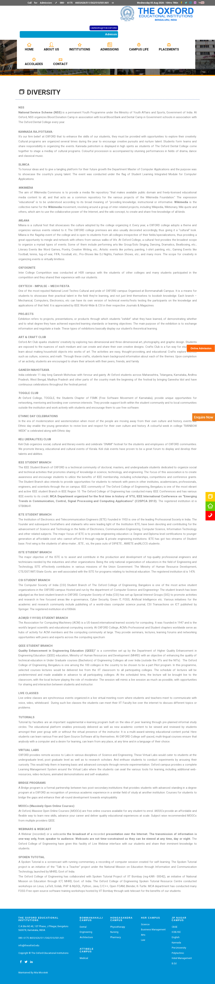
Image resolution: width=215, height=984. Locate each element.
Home (29, 46)
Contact (60, 61)
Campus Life (139, 46)
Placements (169, 46)
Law (143, 940)
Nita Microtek (41, 972)
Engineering (86, 932)
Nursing (114, 932)
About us (51, 46)
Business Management (153, 929)
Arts (143, 935)
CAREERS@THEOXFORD (104, 28)
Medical (84, 958)
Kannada (176, 942)
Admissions (109, 46)
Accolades (34, 61)
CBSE (174, 927)
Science (145, 924)
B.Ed (174, 963)
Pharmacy (115, 937)
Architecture (86, 937)
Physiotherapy (117, 927)
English (176, 937)
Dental (83, 927)
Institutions (79, 46)
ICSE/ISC (176, 932)
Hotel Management (182, 958)
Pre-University (179, 947)
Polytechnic (178, 953)
